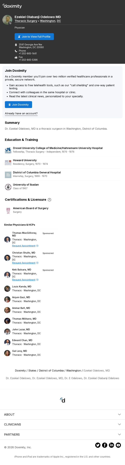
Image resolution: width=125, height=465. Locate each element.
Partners (62, 434)
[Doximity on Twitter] (97, 445)
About (62, 414)
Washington (47, 20)
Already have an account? (21, 113)
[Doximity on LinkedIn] (111, 445)
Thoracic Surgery (26, 20)
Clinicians (62, 424)
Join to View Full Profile (34, 36)
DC (59, 20)
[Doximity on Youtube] (118, 445)
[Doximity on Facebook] (104, 445)
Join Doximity (18, 104)
